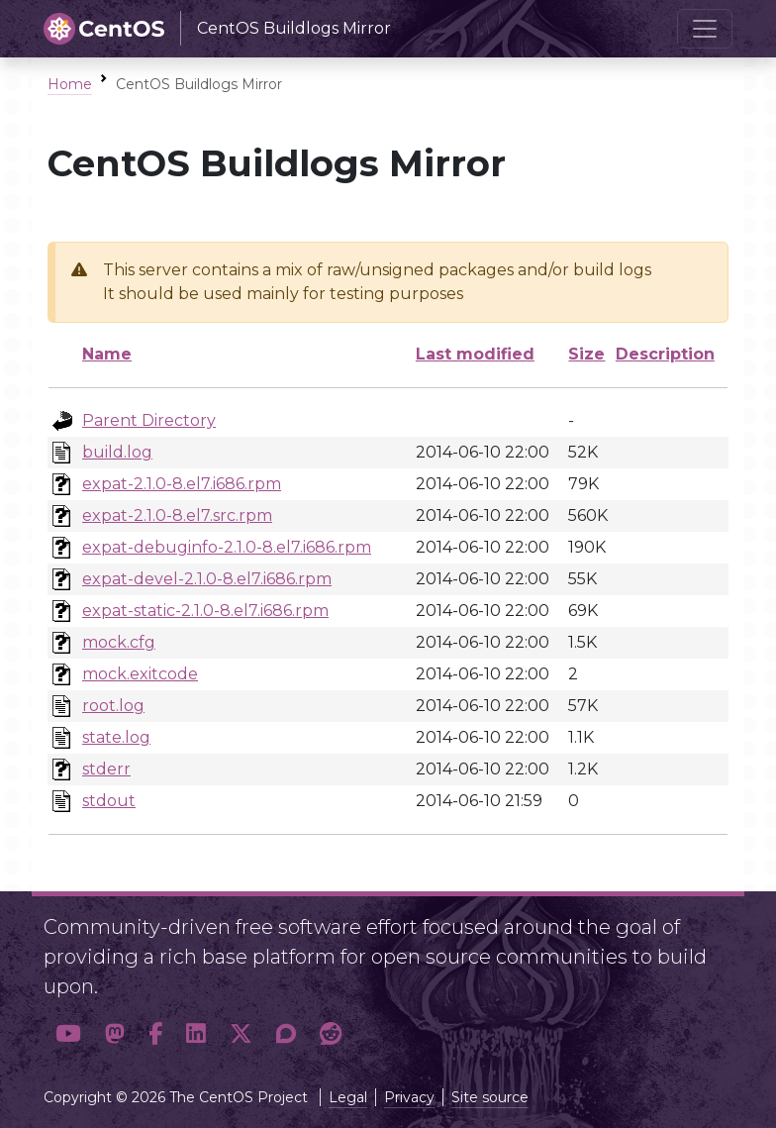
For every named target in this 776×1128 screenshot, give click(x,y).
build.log (117, 452)
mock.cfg (118, 642)
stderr (106, 769)
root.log (113, 705)
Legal (348, 1097)
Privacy (409, 1097)
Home (70, 84)
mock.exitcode (140, 674)
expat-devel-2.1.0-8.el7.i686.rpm (207, 578)
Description (665, 354)
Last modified (475, 354)
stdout (109, 800)
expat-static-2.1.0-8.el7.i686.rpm (205, 610)
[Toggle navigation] (704, 29)
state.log (116, 737)
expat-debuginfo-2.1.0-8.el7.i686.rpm (226, 547)
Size (586, 354)
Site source (490, 1097)
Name (107, 354)
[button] (68, 1034)
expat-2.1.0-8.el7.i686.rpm (181, 483)
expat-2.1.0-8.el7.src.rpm (177, 515)
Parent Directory (149, 420)
